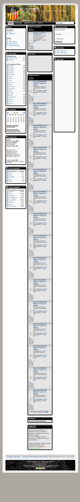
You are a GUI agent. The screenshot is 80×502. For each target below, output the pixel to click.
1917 (22, 174)
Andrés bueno (12, 206)
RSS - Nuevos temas (62, 52)
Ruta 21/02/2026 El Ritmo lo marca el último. (40, 215)
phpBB (34, 461)
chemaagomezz (13, 197)
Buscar (10, 31)
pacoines (11, 99)
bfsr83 (10, 193)
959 (23, 179)
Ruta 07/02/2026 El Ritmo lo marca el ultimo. (40, 259)
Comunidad (16, 456)
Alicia (10, 84)
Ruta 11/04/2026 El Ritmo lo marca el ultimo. (40, 149)
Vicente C (11, 82)
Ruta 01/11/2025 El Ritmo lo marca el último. (40, 391)
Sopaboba (11, 74)
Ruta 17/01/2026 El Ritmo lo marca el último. (40, 303)
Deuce (10, 76)
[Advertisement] (40, 63)
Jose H (11, 172)
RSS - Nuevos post (61, 50)
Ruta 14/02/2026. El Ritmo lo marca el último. (40, 237)
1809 (22, 176)
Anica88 (11, 65)
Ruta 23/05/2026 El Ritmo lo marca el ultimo (40, 83)
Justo (10, 204)
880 (23, 181)
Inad (10, 179)
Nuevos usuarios (39, 33)
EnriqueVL (11, 68)
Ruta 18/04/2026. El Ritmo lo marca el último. (40, 127)
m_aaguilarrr (12, 200)
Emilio (10, 90)
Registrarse (12, 33)
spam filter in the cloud (40, 464)
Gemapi (11, 92)
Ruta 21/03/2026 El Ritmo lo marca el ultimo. (40, 193)
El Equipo (25, 456)
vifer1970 (9, 162)
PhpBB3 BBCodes (41, 465)
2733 (22, 172)
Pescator (11, 60)
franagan (11, 70)
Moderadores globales (35, 448)
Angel (10, 181)
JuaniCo (11, 72)
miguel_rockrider (13, 58)
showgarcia (12, 195)
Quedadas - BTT (41, 90)
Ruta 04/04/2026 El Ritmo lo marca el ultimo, (40, 171)
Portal (10, 456)
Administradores (40, 446)
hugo (10, 80)
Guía (10, 40)
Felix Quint (12, 176)
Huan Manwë (42, 466)
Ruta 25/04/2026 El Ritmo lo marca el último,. (40, 105)
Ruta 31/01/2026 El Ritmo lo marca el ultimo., (40, 281)
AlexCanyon (12, 86)
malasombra (12, 97)
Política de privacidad (14, 45)
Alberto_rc (11, 202)
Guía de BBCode (13, 41)
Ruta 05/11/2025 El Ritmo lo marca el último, (40, 369)
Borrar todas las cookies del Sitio (38, 456)
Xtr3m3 (11, 101)
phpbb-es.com (52, 466)
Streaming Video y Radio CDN (40, 463)
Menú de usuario (60, 27)
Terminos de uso (13, 43)
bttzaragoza (36, 35)
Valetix (10, 78)
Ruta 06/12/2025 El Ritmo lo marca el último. (40, 347)
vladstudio (55, 465)
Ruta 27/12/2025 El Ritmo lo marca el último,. (40, 325)
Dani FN (11, 103)
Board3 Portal (35, 453)
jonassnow (11, 88)
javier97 (11, 95)
